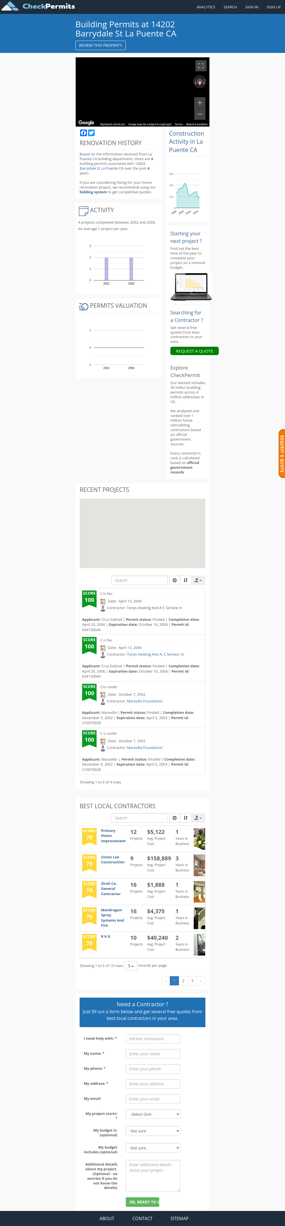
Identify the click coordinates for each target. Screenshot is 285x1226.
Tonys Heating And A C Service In (154, 607)
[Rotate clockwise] (205, 81)
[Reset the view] (200, 81)
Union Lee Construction (112, 859)
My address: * (96, 1083)
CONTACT (142, 1218)
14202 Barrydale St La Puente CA (112, 166)
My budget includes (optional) (100, 1149)
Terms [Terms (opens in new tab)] (179, 124)
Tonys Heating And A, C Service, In (155, 654)
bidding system (93, 191)
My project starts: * (101, 1116)
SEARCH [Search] (230, 6)
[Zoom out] (199, 114)
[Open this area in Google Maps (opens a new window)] (86, 122)
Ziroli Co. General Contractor (111, 888)
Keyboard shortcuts (112, 124)
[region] (142, 91)
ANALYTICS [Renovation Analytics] (206, 6)
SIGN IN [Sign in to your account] (252, 6)
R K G (105, 936)
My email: (92, 1098)
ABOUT (106, 1218)
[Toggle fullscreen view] (201, 65)
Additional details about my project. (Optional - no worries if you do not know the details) (101, 1176)
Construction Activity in (186, 142)
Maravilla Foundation (145, 701)
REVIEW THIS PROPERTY (100, 45)
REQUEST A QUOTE (194, 351)
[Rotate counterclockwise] (195, 81)
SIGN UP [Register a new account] (274, 6)
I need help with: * (100, 1038)
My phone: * (94, 1068)
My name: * (94, 1053)
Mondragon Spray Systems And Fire (112, 917)
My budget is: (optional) (105, 1132)
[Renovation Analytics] (191, 286)
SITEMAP (179, 1218)
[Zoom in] (199, 102)
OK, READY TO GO (144, 1202)
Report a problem (197, 124)
